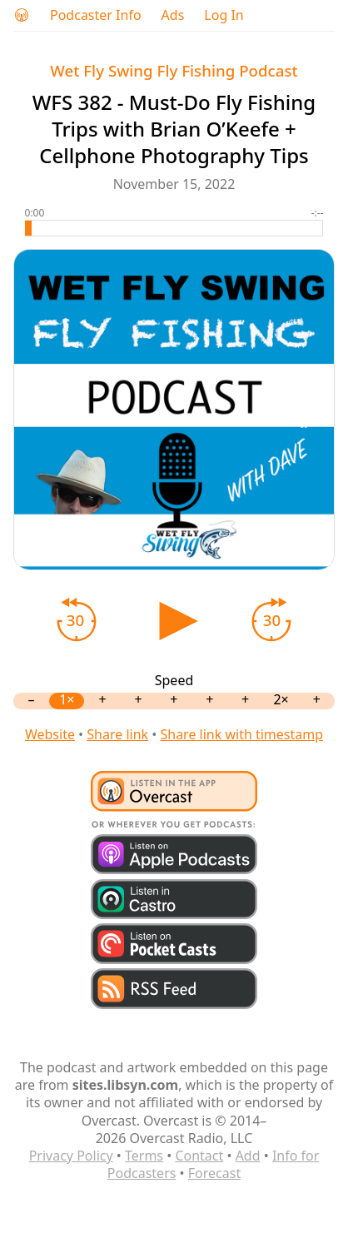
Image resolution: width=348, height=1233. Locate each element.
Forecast (214, 1173)
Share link (117, 734)
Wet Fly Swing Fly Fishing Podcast (173, 70)
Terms (144, 1155)
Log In (223, 15)
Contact (199, 1155)
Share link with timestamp (241, 734)
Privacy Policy (71, 1155)
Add (248, 1155)
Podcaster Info (96, 15)
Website (50, 734)
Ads (173, 15)
